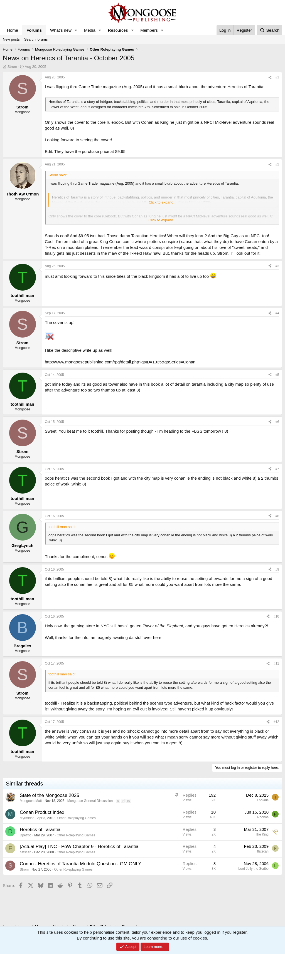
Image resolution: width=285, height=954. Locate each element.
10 (128, 800)
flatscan (25, 852)
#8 (277, 516)
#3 (277, 266)
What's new (61, 30)
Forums (34, 30)
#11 (276, 663)
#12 (276, 722)
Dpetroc (25, 835)
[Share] (270, 77)
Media (89, 30)
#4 (277, 313)
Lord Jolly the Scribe (253, 869)
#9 (277, 569)
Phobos (263, 817)
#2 (277, 164)
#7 (277, 469)
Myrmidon (27, 818)
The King (262, 834)
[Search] (269, 30)
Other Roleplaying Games (76, 818)
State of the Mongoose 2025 (49, 795)
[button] (76, 30)
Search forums (36, 39)
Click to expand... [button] (162, 202)
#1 (277, 77)
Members (149, 30)
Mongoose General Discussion (90, 801)
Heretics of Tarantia (40, 829)
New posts (11, 39)
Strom (12, 67)
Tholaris (263, 800)
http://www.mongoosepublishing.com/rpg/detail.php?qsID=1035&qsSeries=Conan (120, 362)
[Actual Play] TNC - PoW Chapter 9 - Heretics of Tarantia (79, 846)
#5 (277, 375)
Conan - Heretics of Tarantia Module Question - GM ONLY (80, 863)
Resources (118, 30)
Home (12, 30)
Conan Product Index (42, 812)
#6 (277, 422)
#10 (276, 616)
